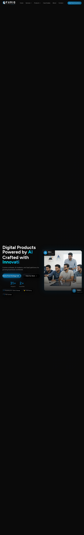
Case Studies (46, 3)
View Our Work (31, 276)
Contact (61, 3)
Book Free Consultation (74, 3)
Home (21, 3)
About (54, 3)
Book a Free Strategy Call (12, 276)
